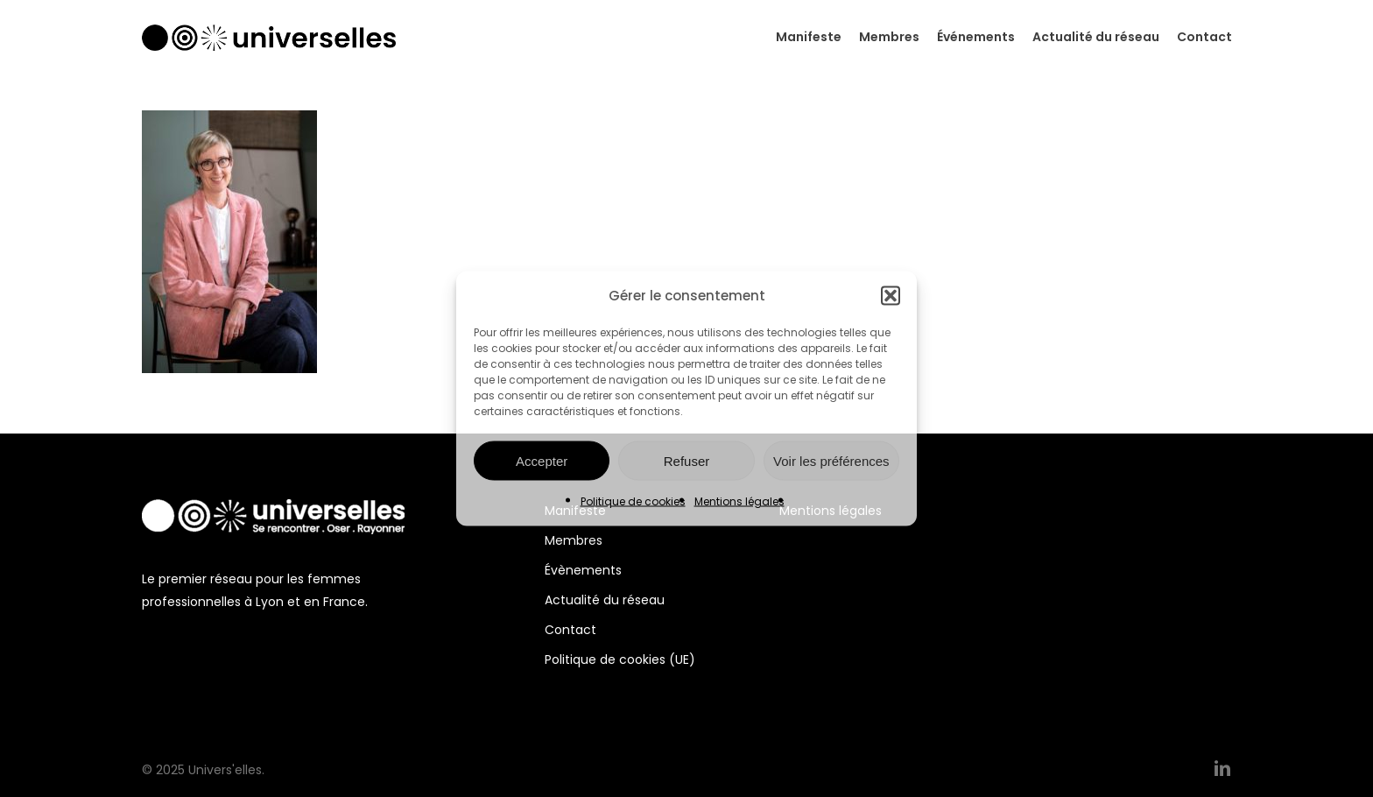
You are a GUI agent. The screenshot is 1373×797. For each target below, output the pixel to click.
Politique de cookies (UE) (620, 659)
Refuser (687, 460)
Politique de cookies (633, 501)
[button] (890, 296)
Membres (573, 540)
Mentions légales (739, 501)
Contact (570, 629)
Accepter (541, 460)
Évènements (583, 570)
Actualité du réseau (605, 600)
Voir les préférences (831, 460)
